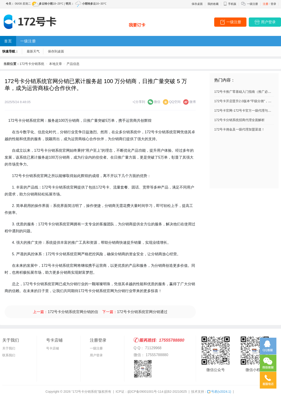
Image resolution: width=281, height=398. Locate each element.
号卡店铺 (52, 348)
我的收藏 (213, 4)
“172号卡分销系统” (84, 391)
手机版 (229, 4)
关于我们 (8, 348)
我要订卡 (137, 25)
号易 (219, 391)
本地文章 (55, 64)
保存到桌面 (56, 51)
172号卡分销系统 (32, 64)
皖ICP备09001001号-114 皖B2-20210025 (157, 391)
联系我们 (8, 355)
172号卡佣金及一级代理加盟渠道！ (239, 129)
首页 (8, 41)
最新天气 (33, 51)
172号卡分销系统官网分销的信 (73, 312)
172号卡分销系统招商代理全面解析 (239, 120)
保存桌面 (197, 4)
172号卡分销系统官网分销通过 (142, 312)
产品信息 (73, 64)
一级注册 (252, 4)
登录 (273, 4)
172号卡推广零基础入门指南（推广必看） (244, 91)
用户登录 (96, 355)
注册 (265, 4)
